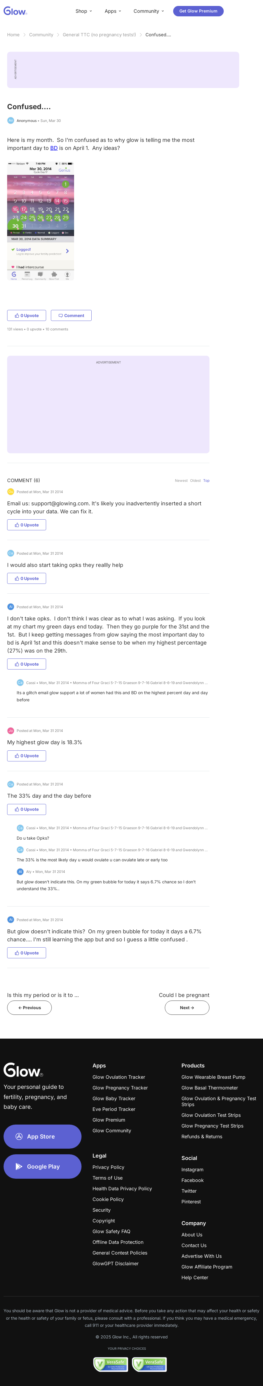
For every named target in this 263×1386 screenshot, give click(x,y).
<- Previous (29, 1007)
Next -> (187, 1007)
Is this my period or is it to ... (43, 995)
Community (41, 34)
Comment (71, 315)
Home (13, 34)
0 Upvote (27, 315)
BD (54, 148)
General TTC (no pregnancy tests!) (99, 34)
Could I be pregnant (184, 995)
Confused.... (158, 34)
